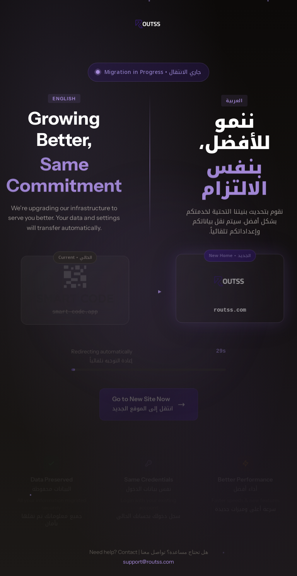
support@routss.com (148, 561)
